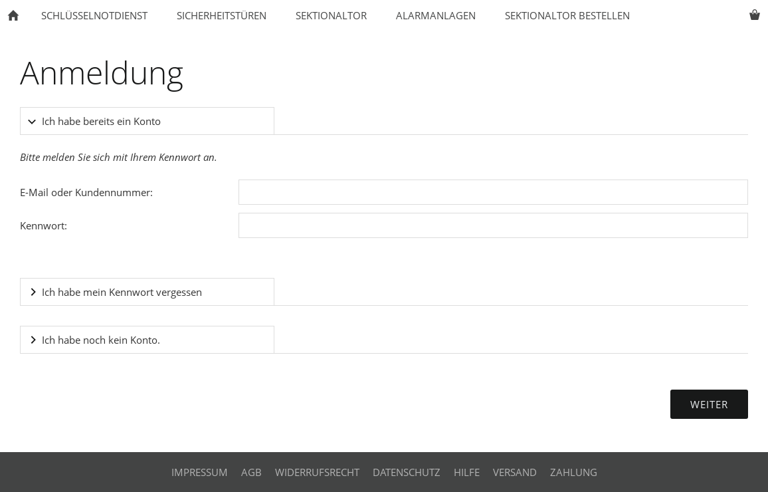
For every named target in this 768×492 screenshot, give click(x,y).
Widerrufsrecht (317, 472)
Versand (515, 472)
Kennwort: (43, 225)
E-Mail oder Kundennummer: (86, 192)
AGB (251, 472)
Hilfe (467, 472)
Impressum (199, 472)
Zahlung (573, 472)
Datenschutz (406, 472)
